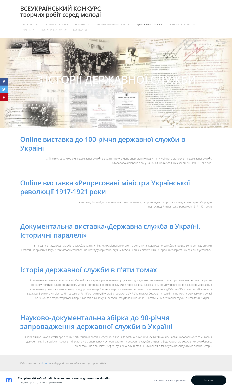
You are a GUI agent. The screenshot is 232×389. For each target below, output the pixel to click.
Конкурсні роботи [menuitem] (182, 24)
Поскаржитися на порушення (168, 380)
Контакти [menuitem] (80, 29)
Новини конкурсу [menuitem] (54, 29)
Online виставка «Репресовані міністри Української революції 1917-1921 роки (105, 187)
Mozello (45, 363)
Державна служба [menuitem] (149, 24)
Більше (208, 380)
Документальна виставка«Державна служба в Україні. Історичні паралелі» (110, 231)
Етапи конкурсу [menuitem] (57, 24)
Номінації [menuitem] (82, 24)
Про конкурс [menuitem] (30, 24)
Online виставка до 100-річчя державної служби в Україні (102, 144)
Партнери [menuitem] (27, 29)
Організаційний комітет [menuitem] (113, 24)
